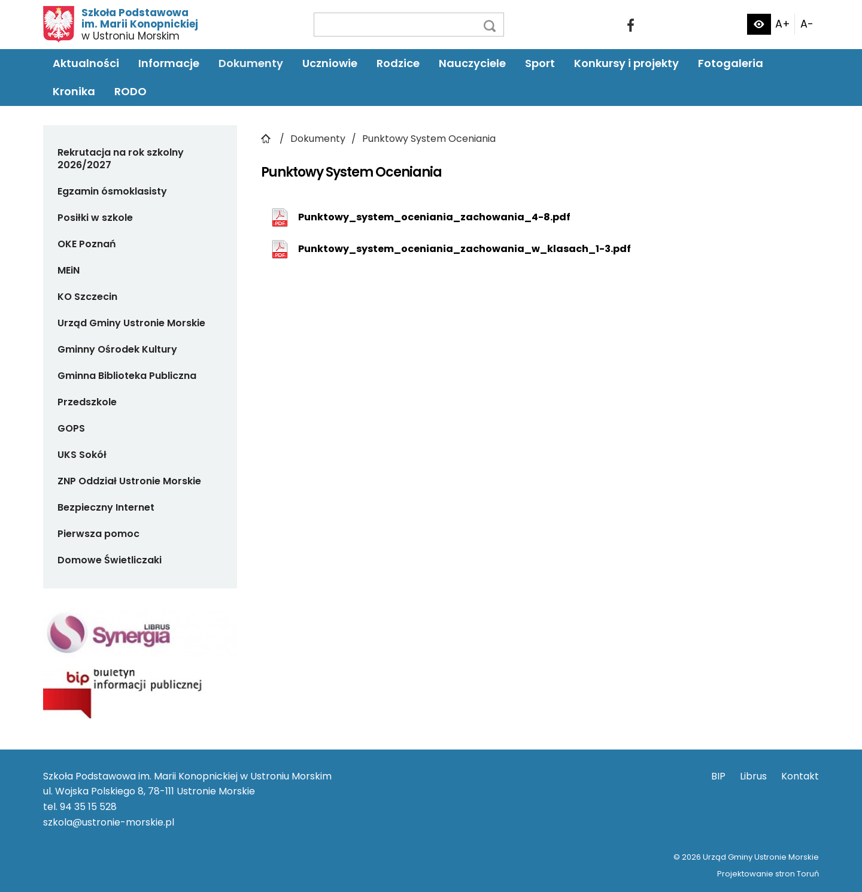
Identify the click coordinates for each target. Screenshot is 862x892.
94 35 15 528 (88, 807)
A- (807, 24)
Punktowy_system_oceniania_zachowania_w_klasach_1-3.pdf (464, 249)
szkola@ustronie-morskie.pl (108, 822)
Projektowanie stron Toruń (768, 873)
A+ (782, 24)
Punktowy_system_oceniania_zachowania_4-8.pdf (434, 217)
